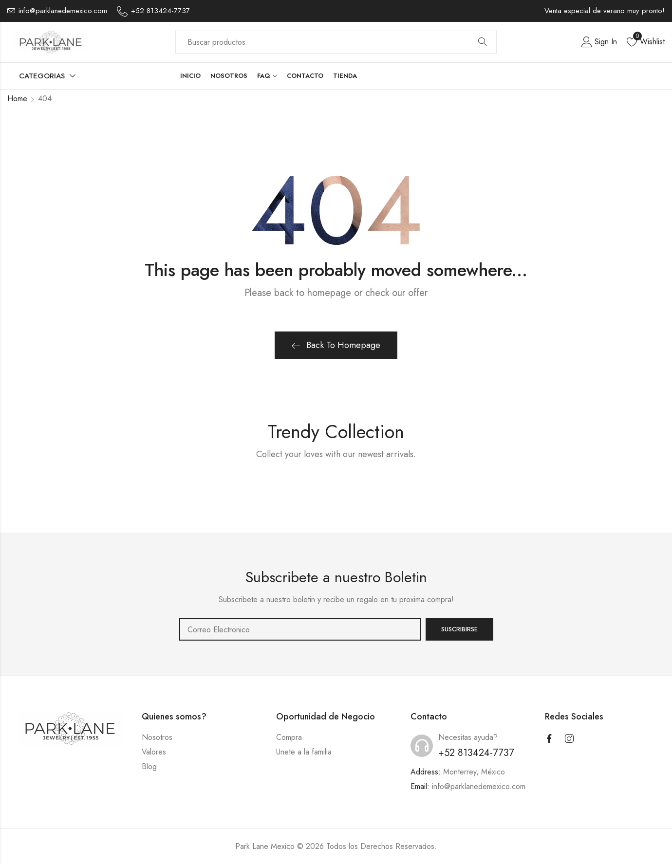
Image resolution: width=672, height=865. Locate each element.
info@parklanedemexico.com (478, 786)
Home (17, 99)
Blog (149, 767)
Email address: (300, 630)
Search (482, 42)
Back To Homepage (336, 346)
